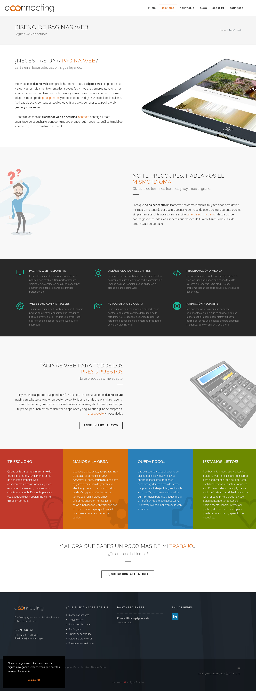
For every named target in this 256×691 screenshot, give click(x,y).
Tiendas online (75, 619)
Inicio (223, 30)
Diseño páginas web (78, 615)
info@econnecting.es (33, 638)
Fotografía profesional (80, 638)
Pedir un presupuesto (101, 425)
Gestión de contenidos (80, 634)
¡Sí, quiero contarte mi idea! (127, 574)
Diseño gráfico (75, 629)
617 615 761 (31, 635)
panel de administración (201, 214)
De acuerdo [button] (34, 680)
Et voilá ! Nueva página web (133, 618)
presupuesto (96, 413)
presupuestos (51, 97)
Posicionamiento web (79, 624)
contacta (83, 117)
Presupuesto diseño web (81, 643)
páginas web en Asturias (37, 617)
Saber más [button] (23, 671)
